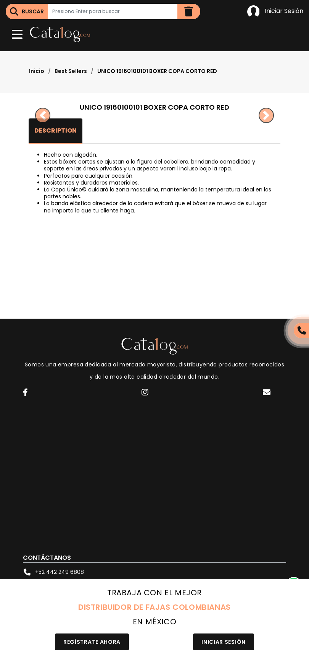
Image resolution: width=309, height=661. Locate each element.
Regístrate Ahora (92, 642)
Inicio (36, 71)
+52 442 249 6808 (53, 572)
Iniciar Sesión (275, 11)
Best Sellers (71, 71)
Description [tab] (55, 130)
